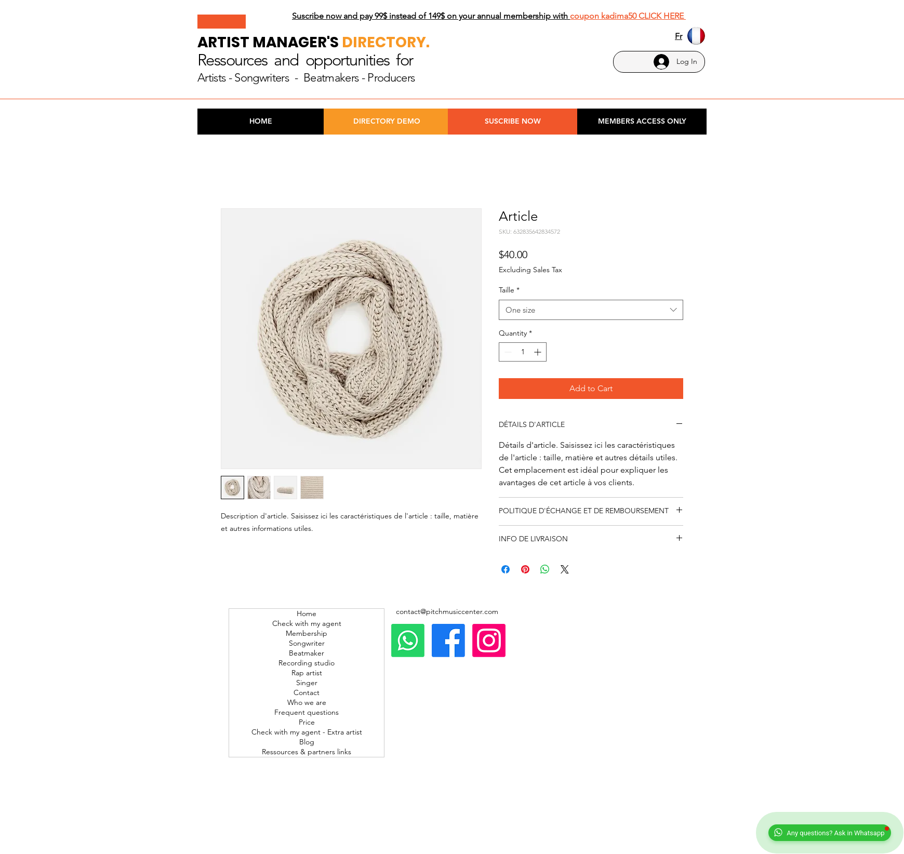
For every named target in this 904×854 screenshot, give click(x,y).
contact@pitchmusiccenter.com (447, 611)
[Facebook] (448, 640)
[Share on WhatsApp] (545, 569)
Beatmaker (306, 653)
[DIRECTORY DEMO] (387, 122)
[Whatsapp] (407, 640)
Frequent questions (306, 712)
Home (306, 613)
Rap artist (306, 672)
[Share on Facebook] (505, 569)
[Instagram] (489, 640)
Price (307, 722)
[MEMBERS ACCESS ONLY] (642, 122)
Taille (509, 290)
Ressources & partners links (306, 751)
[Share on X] (565, 569)
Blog (306, 741)
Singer (306, 682)
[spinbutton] (522, 352)
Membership (306, 633)
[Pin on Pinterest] (525, 569)
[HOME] (260, 122)
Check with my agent (306, 623)
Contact (307, 692)
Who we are (306, 702)
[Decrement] (506, 352)
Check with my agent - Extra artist (306, 732)
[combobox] (591, 310)
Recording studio (306, 663)
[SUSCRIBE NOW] (512, 122)
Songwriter (307, 643)
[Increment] (538, 352)
